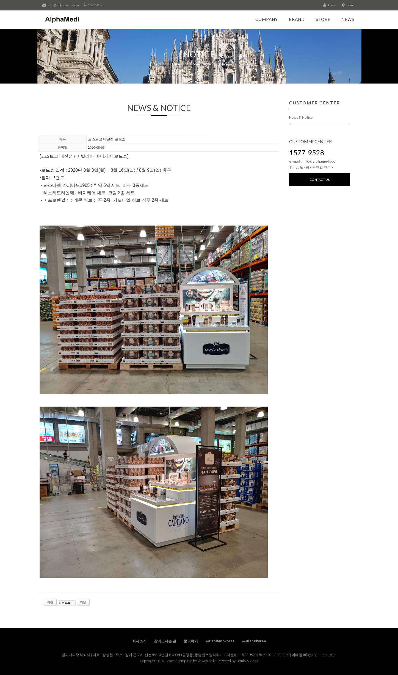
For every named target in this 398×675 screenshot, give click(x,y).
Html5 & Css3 (247, 661)
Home (175, 64)
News (347, 19)
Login (329, 5)
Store (323, 19)
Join (347, 5)
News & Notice (301, 117)
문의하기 (191, 641)
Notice (222, 64)
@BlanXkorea (254, 641)
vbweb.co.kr (207, 661)
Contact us (319, 179)
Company (266, 19)
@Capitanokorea (220, 641)
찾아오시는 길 (165, 641)
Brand (297, 19)
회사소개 (139, 641)
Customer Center (199, 64)
